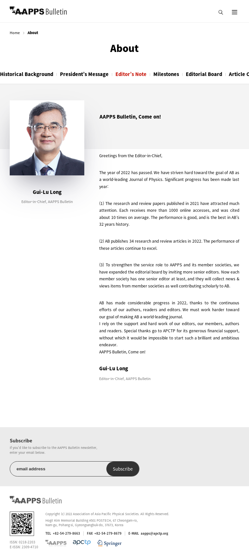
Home (15, 32)
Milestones (166, 74)
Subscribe (123, 469)
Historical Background (26, 74)
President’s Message (84, 74)
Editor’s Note (131, 74)
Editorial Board (204, 74)
